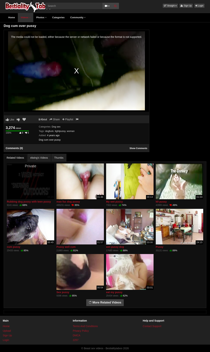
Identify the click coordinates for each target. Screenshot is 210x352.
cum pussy (13, 246)
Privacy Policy (81, 330)
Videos (26, 17)
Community (78, 17)
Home (11, 17)
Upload (7, 330)
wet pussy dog (115, 246)
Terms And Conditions (85, 326)
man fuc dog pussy (68, 201)
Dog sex (56, 126)
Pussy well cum (66, 246)
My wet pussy (114, 201)
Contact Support (152, 326)
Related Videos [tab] (15, 157)
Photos (41, 17)
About (43, 119)
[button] (170, 6)
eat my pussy (114, 292)
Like (10, 119)
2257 (76, 340)
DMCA (76, 335)
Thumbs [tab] (59, 157)
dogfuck (49, 131)
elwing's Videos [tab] (39, 157)
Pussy (159, 246)
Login (199, 5)
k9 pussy (161, 201)
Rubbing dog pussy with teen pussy (29, 201)
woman (70, 131)
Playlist (67, 119)
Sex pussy (62, 292)
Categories (58, 17)
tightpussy (60, 131)
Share (55, 119)
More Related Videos (105, 302)
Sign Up (186, 5)
